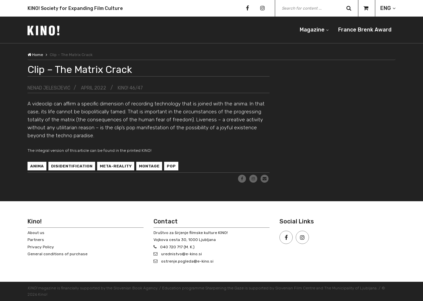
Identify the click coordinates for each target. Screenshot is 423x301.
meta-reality (116, 166)
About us (36, 232)
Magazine (312, 30)
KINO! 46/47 (130, 88)
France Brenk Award (365, 30)
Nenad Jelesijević (49, 88)
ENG (385, 8)
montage (149, 166)
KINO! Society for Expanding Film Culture (75, 8)
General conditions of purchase (58, 254)
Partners (36, 239)
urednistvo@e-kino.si (181, 254)
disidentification (71, 166)
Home (35, 54)
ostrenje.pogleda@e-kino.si (187, 261)
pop (171, 166)
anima (37, 166)
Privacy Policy (41, 247)
